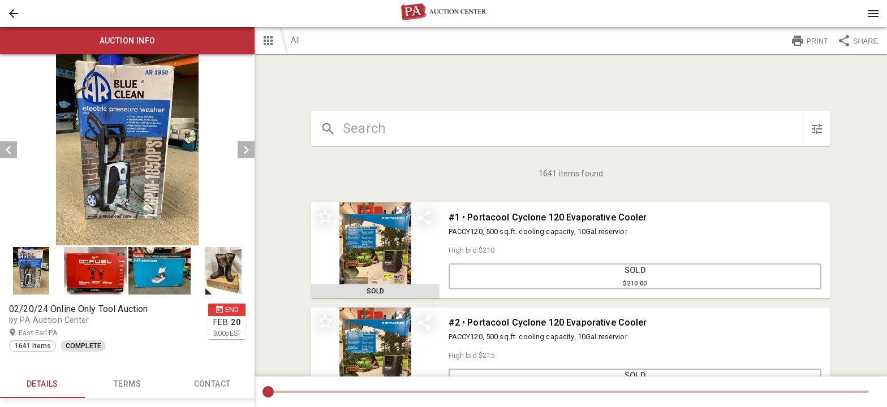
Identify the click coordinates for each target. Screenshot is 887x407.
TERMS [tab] (127, 384)
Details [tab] (42, 384)
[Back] (13, 13)
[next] (246, 149)
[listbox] (127, 149)
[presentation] (443, 13)
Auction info (127, 40)
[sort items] (817, 128)
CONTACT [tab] (212, 384)
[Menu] (873, 13)
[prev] (8, 149)
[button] (13, 13)
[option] (127, 149)
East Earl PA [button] (49, 333)
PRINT (809, 40)
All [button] (295, 40)
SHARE (857, 40)
